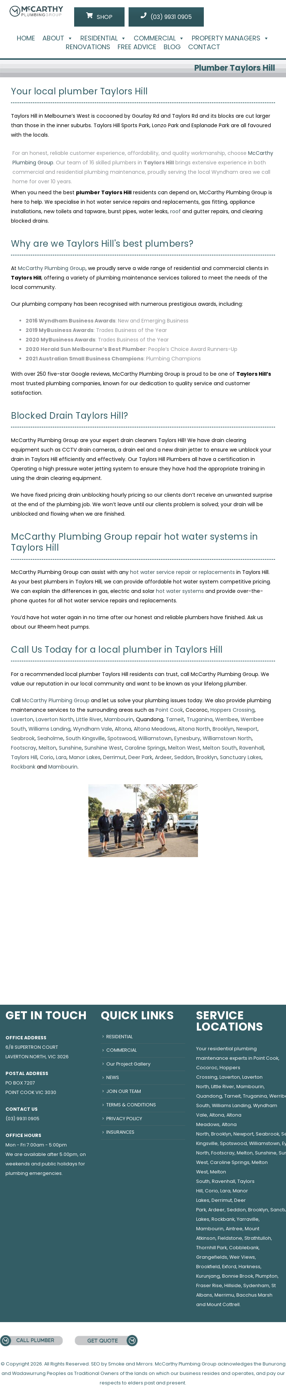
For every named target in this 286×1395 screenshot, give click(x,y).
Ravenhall (251, 747)
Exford (229, 1266)
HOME (26, 38)
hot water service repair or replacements (182, 572)
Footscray (23, 747)
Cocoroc (206, 1067)
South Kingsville (85, 738)
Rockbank (23, 766)
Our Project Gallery (128, 1064)
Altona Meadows (155, 728)
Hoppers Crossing (232, 710)
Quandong (209, 1096)
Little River (89, 719)
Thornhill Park (211, 1247)
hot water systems (180, 591)
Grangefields (211, 1257)
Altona (123, 728)
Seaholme (50, 738)
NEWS (112, 1077)
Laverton (22, 719)
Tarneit (175, 719)
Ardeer (163, 757)
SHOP (99, 16)
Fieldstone (230, 1238)
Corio (46, 757)
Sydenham (256, 1285)
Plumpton (266, 1276)
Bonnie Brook (237, 1276)
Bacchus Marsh (254, 1295)
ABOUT (57, 38)
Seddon (184, 757)
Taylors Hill (24, 757)
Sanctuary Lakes (241, 757)
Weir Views (242, 1257)
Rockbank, (223, 1219)
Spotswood (121, 738)
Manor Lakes (84, 757)
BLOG (172, 47)
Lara (61, 757)
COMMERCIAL (159, 38)
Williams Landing (49, 728)
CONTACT (204, 47)
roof (175, 211)
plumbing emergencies (33, 1173)
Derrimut (114, 757)
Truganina (200, 719)
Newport (247, 728)
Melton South (220, 747)
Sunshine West (103, 747)
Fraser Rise (209, 1285)
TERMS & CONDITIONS (131, 1105)
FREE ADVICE (137, 47)
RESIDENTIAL (103, 38)
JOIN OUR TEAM (123, 1091)
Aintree (234, 1229)
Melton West (184, 747)
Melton (47, 747)
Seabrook (23, 738)
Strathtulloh (257, 1238)
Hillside (232, 1285)
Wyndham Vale (92, 728)
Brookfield (208, 1266)
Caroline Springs (145, 747)
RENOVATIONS (88, 47)
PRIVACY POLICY (124, 1118)
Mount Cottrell (223, 1304)
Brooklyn (223, 728)
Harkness (249, 1266)
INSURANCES (120, 1132)
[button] (68, 38)
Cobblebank (244, 1247)
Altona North (194, 728)
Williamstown (155, 738)
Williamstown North (227, 738)
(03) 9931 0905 (166, 16)
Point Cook (169, 710)
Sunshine (70, 747)
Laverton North (54, 719)
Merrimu (224, 1295)
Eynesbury (187, 738)
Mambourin (118, 719)
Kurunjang (208, 1276)
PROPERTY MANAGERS (230, 38)
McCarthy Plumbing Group (51, 268)
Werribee (226, 719)
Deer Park (140, 757)
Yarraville (248, 1219)
